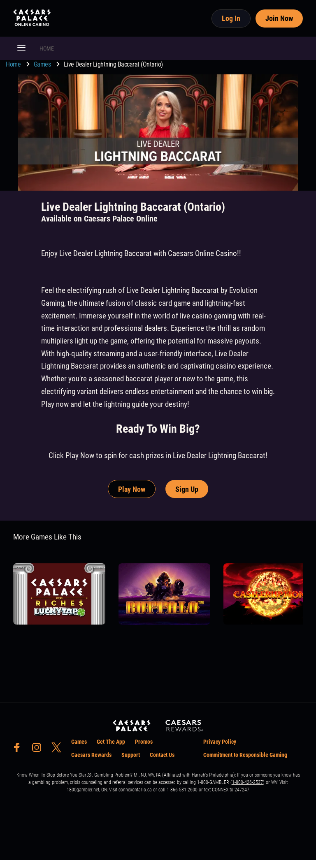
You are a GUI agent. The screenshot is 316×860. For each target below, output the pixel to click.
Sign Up (186, 489)
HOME (47, 48)
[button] (21, 48)
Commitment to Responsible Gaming (245, 755)
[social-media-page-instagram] (39, 749)
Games (43, 64)
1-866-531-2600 (182, 790)
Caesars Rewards (91, 755)
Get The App (111, 741)
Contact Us (162, 755)
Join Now (279, 18)
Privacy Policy (219, 741)
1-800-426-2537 (247, 782)
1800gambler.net (83, 790)
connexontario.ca (135, 790)
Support (130, 755)
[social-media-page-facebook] (19, 749)
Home (14, 64)
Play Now (131, 489)
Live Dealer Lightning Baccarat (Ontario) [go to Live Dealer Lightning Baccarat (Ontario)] (113, 64)
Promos (144, 741)
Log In (231, 18)
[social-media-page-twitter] (58, 749)
